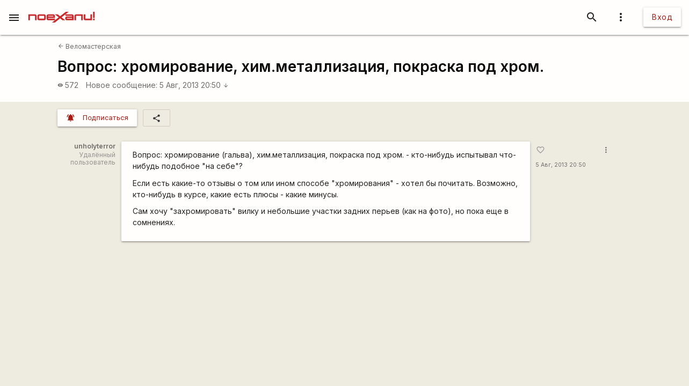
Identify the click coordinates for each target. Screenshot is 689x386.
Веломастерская (89, 46)
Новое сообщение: (121, 85)
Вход (662, 16)
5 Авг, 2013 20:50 (194, 85)
